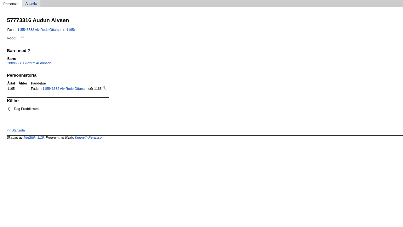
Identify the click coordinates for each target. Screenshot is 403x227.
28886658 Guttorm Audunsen (29, 63)
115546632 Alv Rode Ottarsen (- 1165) (46, 30)
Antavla (31, 4)
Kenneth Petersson (89, 137)
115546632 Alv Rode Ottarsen (65, 88)
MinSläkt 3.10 (34, 137)
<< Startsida (16, 130)
